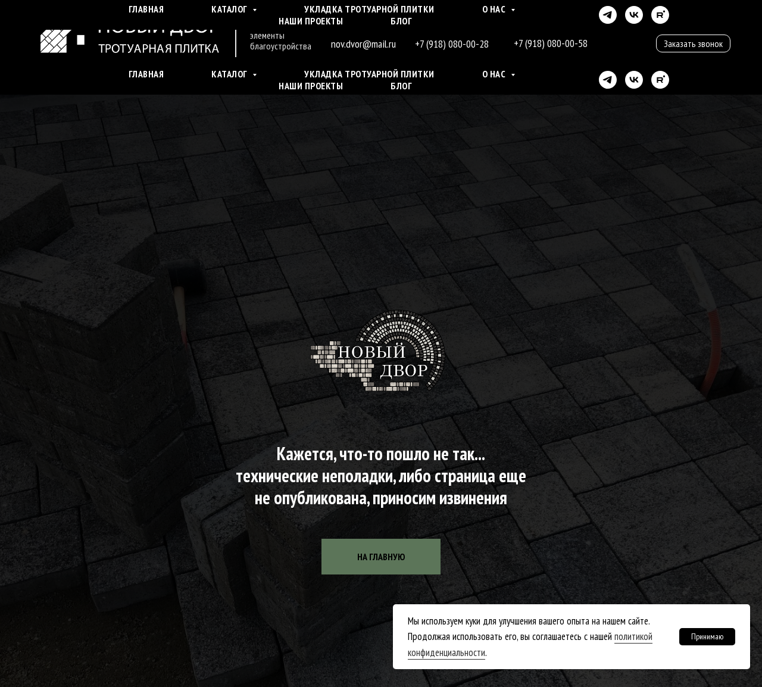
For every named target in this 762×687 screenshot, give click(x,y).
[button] (693, 43)
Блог (401, 86)
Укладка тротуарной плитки (369, 74)
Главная (146, 74)
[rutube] (660, 80)
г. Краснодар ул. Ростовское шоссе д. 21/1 (420, 21)
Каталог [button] (230, 74)
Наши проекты (311, 86)
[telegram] (608, 80)
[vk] (634, 80)
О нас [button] (495, 74)
